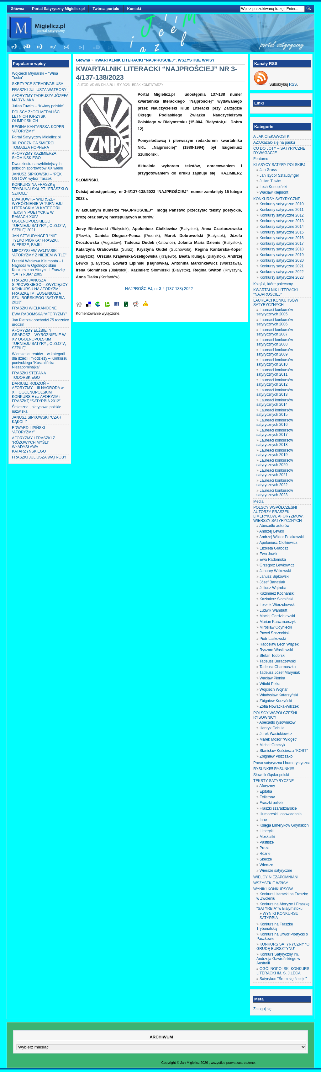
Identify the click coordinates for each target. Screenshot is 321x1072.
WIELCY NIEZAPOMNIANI (275, 877)
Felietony (267, 797)
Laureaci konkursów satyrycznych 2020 (274, 462)
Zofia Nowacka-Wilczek (279, 706)
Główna (17, 9)
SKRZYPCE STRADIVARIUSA (37, 84)
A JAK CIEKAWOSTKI (272, 136)
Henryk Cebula (272, 728)
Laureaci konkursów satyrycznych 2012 (274, 382)
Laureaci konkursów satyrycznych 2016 (274, 422)
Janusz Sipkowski (274, 576)
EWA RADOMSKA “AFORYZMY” (39, 314)
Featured (260, 159)
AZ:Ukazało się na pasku (274, 142)
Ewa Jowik (268, 554)
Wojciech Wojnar (274, 689)
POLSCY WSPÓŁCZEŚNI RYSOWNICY (275, 715)
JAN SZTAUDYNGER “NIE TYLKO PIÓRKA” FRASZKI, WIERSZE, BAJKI (35, 240)
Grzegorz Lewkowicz (277, 565)
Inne (263, 819)
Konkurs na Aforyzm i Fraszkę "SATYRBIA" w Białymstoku (282, 906)
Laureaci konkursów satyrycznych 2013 (274, 392)
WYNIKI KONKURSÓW (273, 889)
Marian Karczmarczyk (278, 621)
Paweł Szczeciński (275, 633)
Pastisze (267, 842)
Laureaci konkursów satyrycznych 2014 (274, 402)
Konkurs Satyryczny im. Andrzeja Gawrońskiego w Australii (278, 958)
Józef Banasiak (272, 582)
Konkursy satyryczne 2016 (282, 238)
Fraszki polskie (272, 803)
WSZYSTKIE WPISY (196, 60)
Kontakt (134, 9)
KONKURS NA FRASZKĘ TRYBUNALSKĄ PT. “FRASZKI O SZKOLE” (40, 189)
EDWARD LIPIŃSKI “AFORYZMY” (28, 430)
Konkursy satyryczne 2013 (282, 221)
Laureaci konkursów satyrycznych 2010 (274, 362)
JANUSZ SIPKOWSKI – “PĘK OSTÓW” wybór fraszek (37, 176)
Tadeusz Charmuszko (278, 667)
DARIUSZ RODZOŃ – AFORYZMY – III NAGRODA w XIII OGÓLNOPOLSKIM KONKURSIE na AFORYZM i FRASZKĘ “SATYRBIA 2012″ (38, 392)
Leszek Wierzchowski (278, 605)
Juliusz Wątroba (273, 588)
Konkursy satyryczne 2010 (282, 204)
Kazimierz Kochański (277, 593)
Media (258, 501)
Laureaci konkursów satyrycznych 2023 (274, 492)
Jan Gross (268, 170)
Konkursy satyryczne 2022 (282, 272)
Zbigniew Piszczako (276, 756)
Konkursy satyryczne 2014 (282, 226)
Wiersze (266, 865)
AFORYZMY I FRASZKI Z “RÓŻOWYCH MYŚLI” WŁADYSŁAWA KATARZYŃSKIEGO (33, 444)
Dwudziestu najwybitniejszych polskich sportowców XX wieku (37, 166)
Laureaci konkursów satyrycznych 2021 (274, 472)
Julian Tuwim (270, 181)
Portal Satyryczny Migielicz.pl (58, 9)
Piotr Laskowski (273, 638)
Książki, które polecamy (273, 284)
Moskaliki (267, 836)
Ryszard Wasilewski (276, 650)
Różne (265, 853)
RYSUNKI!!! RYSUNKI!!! (273, 769)
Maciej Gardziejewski (277, 616)
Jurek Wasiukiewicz (276, 734)
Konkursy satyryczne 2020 (282, 260)
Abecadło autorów (274, 525)
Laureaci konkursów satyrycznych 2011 (274, 372)
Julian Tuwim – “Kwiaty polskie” (38, 106)
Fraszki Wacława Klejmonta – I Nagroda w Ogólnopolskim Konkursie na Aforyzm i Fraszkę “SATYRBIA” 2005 (38, 267)
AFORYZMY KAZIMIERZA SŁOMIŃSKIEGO (34, 155)
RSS (293, 84)
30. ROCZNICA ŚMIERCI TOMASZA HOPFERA (33, 145)
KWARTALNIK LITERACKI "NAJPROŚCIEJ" (135, 60)
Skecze (266, 859)
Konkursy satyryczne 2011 (282, 209)
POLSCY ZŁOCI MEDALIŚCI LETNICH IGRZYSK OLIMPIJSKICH (36, 116)
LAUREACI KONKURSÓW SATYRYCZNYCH (275, 302)
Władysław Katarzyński (279, 695)
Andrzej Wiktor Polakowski (281, 537)
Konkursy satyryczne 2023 (282, 277)
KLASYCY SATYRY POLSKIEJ (279, 165)
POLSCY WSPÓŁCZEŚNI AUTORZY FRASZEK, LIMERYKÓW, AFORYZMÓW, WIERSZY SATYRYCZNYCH (278, 514)
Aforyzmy (267, 786)
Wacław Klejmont (274, 192)
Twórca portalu (105, 9)
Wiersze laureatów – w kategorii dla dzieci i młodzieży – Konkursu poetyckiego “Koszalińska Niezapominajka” (39, 360)
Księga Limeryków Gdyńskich (284, 825)
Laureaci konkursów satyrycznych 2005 (274, 312)
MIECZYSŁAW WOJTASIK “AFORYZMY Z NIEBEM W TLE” (39, 253)
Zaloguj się (262, 1009)
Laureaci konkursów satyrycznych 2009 (274, 352)
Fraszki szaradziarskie (278, 808)
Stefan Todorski (273, 655)
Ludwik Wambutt (273, 610)
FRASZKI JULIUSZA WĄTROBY (39, 90)
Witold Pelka (270, 684)
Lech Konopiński (273, 187)
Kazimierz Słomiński (276, 599)
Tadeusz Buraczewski (278, 661)
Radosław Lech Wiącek (279, 644)
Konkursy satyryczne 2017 (282, 243)
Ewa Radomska (273, 559)
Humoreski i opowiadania (281, 814)
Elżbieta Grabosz (274, 548)
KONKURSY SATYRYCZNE (276, 199)
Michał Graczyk (272, 745)
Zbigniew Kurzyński (276, 701)
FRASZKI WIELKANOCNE (34, 308)
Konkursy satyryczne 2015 (282, 232)
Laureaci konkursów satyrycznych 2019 (274, 452)
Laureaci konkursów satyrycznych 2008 (274, 342)
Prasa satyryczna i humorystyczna (281, 763)
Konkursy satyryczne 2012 (282, 215)
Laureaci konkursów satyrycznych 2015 (274, 412)
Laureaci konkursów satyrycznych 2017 (274, 432)
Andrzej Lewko (271, 531)
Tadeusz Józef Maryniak (280, 672)
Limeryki (267, 831)
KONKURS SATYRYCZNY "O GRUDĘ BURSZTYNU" (282, 946)
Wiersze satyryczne (276, 870)
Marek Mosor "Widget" (278, 739)
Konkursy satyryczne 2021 (282, 266)
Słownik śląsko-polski (271, 775)
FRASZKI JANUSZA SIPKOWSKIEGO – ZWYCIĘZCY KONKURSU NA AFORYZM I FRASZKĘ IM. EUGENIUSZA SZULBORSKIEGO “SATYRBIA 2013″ (40, 291)
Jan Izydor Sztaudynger (279, 175)
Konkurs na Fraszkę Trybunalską (274, 926)
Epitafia (266, 791)
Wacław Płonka (272, 678)
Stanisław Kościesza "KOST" (284, 750)
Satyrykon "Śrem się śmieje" (283, 979)
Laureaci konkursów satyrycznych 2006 (274, 322)
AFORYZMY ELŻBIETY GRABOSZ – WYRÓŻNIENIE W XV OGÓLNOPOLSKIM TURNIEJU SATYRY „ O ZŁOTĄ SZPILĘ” (39, 339)
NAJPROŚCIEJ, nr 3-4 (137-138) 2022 (159, 289)
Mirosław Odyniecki (276, 627)
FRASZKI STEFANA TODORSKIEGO (29, 375)
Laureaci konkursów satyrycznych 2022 (274, 482)
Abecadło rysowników (277, 722)
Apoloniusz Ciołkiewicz (278, 542)
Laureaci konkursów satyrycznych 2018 (274, 442)
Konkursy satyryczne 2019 (282, 255)
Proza (264, 848)
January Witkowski (275, 571)
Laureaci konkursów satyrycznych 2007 (274, 332)
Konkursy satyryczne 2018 (282, 249)
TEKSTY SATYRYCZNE (273, 781)
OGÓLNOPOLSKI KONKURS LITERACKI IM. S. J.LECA (282, 971)
